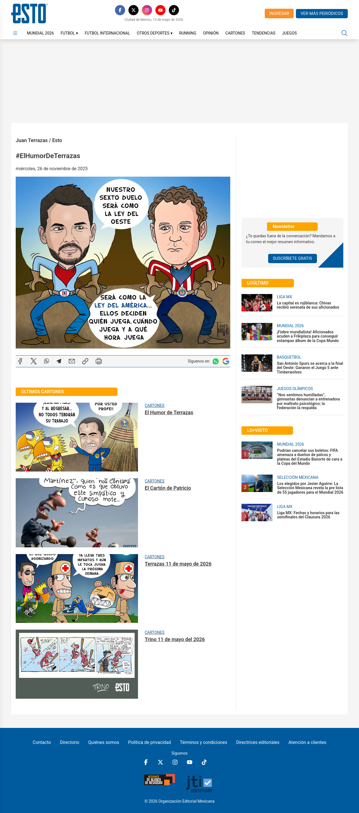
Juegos (289, 33)
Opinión (211, 33)
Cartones (235, 33)
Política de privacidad (149, 742)
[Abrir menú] (15, 33)
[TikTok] (174, 10)
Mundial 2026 (40, 33)
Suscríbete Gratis (292, 258)
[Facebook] (120, 10)
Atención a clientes (307, 742)
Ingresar (279, 13)
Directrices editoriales (257, 742)
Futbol (69, 33)
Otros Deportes (154, 33)
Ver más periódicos (322, 13)
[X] (133, 10)
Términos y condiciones (203, 742)
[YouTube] (160, 10)
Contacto (42, 742)
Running (187, 33)
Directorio (69, 742)
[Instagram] (147, 10)
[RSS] (187, 10)
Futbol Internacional (107, 33)
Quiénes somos (103, 742)
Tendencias (263, 33)
